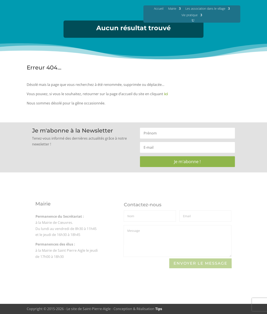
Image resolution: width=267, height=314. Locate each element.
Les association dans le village (205, 8)
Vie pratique (190, 15)
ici (166, 94)
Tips (158, 308)
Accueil (158, 8)
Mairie (172, 8)
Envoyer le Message (200, 263)
